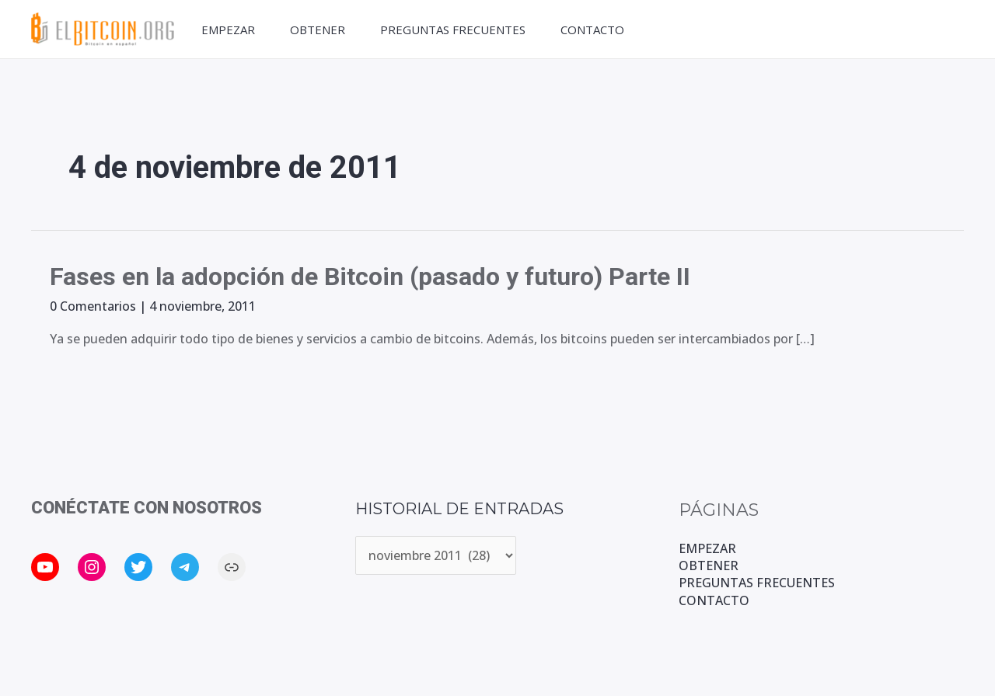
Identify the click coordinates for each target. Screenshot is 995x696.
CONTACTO (592, 29)
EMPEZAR (228, 29)
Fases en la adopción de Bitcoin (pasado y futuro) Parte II (370, 276)
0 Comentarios (93, 306)
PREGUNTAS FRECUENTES (452, 29)
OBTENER (317, 29)
